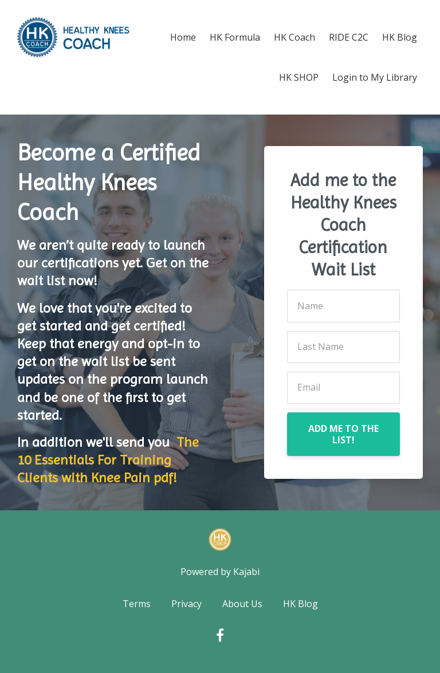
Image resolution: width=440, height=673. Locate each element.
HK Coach (294, 37)
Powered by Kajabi (220, 571)
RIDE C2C (348, 37)
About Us (242, 603)
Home (183, 37)
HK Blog (399, 37)
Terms (137, 603)
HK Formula (235, 37)
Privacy (186, 603)
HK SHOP (299, 77)
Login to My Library (374, 77)
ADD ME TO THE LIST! (343, 434)
